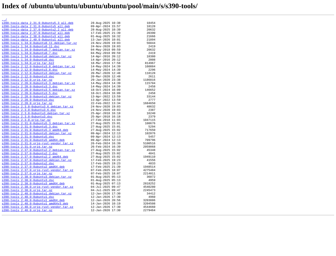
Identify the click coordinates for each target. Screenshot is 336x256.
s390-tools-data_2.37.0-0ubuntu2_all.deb (36, 36)
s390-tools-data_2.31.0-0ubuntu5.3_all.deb (37, 24)
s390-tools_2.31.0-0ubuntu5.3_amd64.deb (35, 153)
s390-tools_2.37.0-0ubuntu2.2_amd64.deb (35, 185)
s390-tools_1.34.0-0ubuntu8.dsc (28, 68)
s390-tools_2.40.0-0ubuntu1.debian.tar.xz (37, 229)
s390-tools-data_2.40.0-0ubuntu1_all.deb (36, 44)
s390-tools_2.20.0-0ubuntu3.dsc (28, 116)
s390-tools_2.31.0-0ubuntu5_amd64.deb (33, 165)
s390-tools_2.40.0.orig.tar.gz (27, 249)
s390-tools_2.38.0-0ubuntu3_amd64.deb (33, 217)
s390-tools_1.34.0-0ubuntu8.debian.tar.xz (37, 64)
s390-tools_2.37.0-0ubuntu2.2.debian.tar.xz (38, 177)
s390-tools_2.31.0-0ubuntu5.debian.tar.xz (37, 157)
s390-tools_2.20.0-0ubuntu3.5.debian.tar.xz (38, 104)
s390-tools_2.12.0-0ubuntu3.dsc (28, 88)
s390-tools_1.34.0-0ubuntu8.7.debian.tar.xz (38, 56)
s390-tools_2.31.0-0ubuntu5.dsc (28, 161)
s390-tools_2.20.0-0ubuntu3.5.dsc (30, 108)
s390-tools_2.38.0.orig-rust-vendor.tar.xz (37, 221)
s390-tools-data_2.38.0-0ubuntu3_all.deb (36, 40)
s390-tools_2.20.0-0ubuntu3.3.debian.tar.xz (38, 96)
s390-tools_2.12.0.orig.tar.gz (27, 92)
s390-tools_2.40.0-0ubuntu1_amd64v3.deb (35, 241)
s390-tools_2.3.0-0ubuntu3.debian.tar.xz (36, 132)
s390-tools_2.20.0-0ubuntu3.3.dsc (30, 100)
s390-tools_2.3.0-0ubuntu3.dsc (27, 136)
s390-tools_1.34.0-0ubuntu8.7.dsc (30, 60)
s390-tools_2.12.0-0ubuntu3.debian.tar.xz (37, 84)
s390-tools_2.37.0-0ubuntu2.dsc (28, 193)
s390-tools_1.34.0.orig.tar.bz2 (28, 72)
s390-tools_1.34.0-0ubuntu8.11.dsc (30, 52)
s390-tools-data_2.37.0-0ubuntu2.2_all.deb (37, 32)
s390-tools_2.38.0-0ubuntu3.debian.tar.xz (37, 209)
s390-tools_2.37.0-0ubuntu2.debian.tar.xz (37, 189)
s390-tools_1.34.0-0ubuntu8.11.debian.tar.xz (39, 48)
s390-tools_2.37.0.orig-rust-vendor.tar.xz (37, 201)
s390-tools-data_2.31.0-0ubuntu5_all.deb (36, 28)
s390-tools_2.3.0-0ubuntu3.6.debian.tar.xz (37, 124)
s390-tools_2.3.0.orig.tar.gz (26, 140)
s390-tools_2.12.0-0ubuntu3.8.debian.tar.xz (38, 76)
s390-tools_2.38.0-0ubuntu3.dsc (28, 213)
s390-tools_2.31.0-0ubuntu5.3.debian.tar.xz (38, 144)
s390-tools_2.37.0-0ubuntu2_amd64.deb (33, 197)
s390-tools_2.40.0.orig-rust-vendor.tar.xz (37, 245)
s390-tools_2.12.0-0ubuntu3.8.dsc (30, 80)
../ (4, 20)
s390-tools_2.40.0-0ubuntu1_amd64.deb (33, 237)
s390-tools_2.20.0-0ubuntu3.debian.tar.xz (37, 112)
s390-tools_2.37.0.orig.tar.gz (27, 205)
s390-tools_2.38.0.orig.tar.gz (27, 225)
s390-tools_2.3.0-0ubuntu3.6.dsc (29, 128)
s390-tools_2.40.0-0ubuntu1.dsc (28, 233)
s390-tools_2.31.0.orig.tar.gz (27, 173)
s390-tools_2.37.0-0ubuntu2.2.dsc (30, 181)
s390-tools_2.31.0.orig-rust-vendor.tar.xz (37, 169)
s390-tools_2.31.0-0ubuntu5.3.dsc (30, 149)
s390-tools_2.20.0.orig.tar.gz (27, 120)
